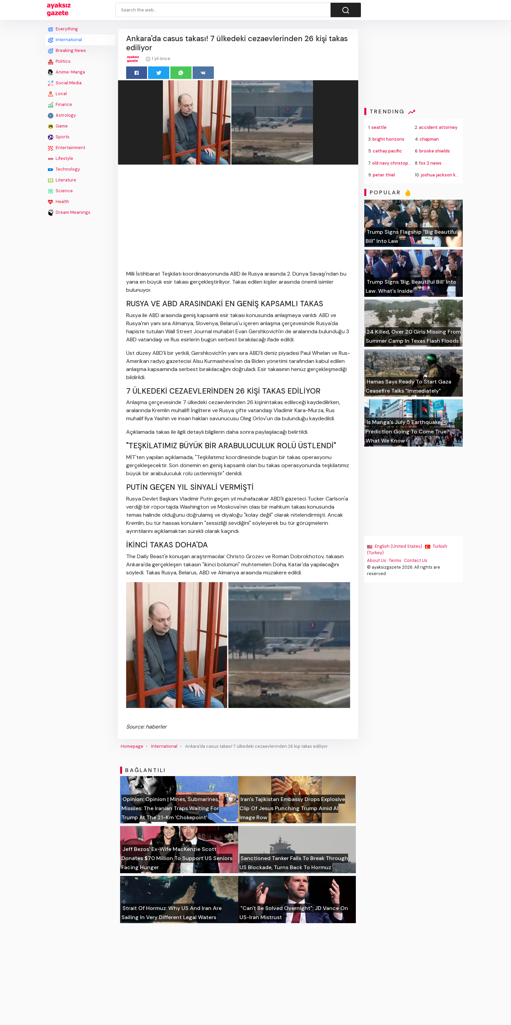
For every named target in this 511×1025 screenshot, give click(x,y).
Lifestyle (60, 158)
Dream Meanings (69, 212)
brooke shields (434, 151)
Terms (395, 560)
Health (58, 202)
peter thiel (384, 175)
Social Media (65, 83)
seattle (379, 127)
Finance (60, 105)
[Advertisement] (80, 319)
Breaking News (67, 51)
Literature (62, 180)
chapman (429, 139)
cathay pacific (387, 151)
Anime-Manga (66, 72)
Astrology (62, 115)
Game (58, 126)
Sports (58, 137)
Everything (63, 29)
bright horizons (388, 139)
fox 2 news (430, 163)
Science (60, 191)
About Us (376, 560)
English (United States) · (396, 546)
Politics (59, 61)
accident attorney (438, 127)
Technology (64, 169)
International (65, 40)
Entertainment (66, 148)
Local (57, 94)
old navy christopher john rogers (406, 163)
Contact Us (415, 560)
